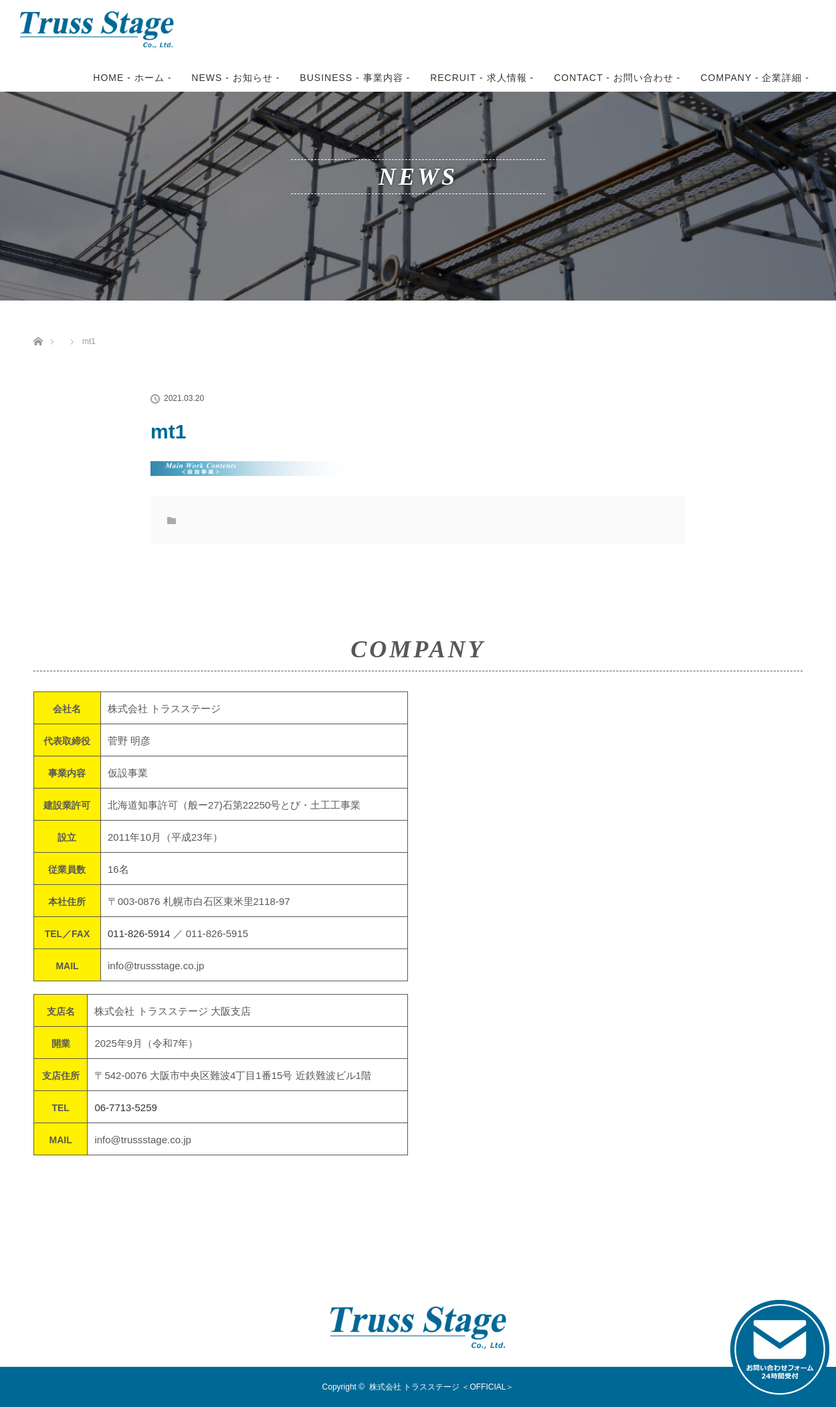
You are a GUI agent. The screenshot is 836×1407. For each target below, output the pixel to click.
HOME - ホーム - (132, 77)
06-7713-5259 (125, 1107)
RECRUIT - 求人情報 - (482, 77)
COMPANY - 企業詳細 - (755, 77)
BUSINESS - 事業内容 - (355, 77)
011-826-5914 (139, 933)
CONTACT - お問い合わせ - (617, 77)
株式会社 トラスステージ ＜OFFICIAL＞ (441, 1387)
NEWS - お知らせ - (235, 77)
